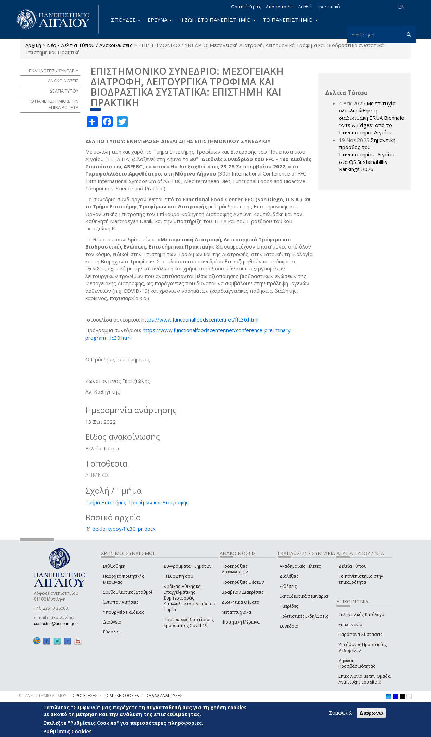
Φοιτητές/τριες (246, 7)
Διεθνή (305, 7)
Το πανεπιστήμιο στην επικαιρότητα (360, 579)
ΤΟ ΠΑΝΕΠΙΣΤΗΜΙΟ (290, 19)
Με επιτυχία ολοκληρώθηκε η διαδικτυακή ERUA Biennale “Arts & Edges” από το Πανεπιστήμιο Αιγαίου (371, 118)
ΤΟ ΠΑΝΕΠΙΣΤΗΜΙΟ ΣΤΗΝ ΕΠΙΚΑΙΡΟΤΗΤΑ (53, 104)
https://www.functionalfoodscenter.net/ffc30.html (199, 319)
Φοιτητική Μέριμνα (241, 622)
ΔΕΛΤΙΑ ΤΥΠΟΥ (63, 91)
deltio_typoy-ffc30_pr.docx (124, 528)
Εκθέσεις (288, 586)
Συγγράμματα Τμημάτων (187, 566)
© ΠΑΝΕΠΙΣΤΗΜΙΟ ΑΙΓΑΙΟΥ (42, 695)
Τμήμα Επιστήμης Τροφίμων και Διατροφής (137, 502)
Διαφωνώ (371, 713)
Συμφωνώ (341, 712)
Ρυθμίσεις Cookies (67, 731)
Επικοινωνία (350, 624)
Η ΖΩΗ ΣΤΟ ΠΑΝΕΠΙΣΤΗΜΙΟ (217, 19)
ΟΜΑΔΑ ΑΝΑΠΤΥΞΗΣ (163, 695)
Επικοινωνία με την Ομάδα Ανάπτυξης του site (364, 679)
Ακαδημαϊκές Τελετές (300, 566)
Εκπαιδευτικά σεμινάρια (304, 596)
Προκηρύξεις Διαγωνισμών (235, 569)
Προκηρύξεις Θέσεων (243, 582)
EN (401, 6)
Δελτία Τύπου (352, 566)
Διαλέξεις (289, 576)
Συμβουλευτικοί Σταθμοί (127, 592)
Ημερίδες (289, 606)
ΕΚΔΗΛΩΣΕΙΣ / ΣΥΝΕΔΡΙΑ (53, 71)
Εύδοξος (111, 632)
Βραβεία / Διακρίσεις (242, 592)
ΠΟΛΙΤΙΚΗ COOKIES (121, 695)
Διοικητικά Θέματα (240, 602)
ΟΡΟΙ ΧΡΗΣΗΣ (85, 695)
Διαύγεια (112, 622)
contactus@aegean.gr (56, 623)
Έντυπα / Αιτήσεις (120, 602)
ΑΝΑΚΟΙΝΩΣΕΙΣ (63, 80)
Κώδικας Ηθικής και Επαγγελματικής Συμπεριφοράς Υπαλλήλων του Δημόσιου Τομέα (190, 598)
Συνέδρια (289, 626)
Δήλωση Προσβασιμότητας (356, 663)
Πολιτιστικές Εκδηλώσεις (304, 616)
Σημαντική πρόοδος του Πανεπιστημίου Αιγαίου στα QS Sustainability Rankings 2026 (367, 154)
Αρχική (33, 44)
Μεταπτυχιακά (236, 612)
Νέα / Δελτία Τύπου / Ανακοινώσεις (90, 44)
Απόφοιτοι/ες (279, 7)
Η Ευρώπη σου (178, 576)
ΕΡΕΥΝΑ (160, 19)
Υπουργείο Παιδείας (123, 612)
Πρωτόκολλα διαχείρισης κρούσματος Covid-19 (189, 622)
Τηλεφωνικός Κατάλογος (362, 614)
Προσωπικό (328, 7)
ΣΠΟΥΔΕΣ (125, 19)
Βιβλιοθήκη (114, 566)
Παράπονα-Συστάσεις (360, 634)
